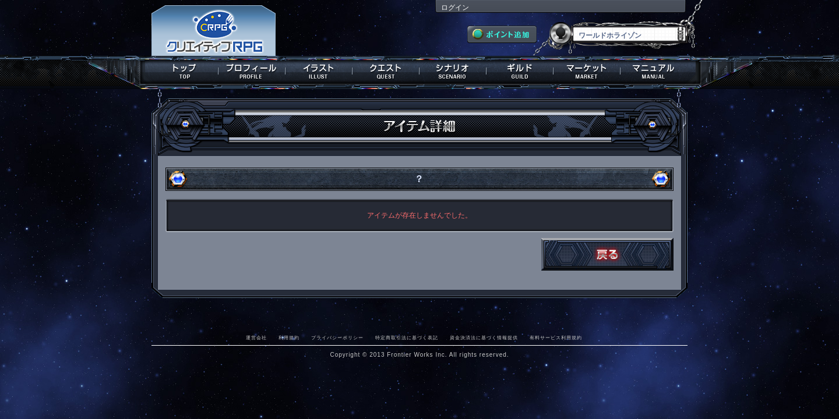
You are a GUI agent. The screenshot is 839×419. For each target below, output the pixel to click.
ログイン (455, 7)
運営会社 (256, 337)
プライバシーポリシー (337, 337)
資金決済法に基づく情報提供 (484, 337)
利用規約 (289, 337)
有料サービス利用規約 (556, 337)
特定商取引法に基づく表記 (406, 337)
